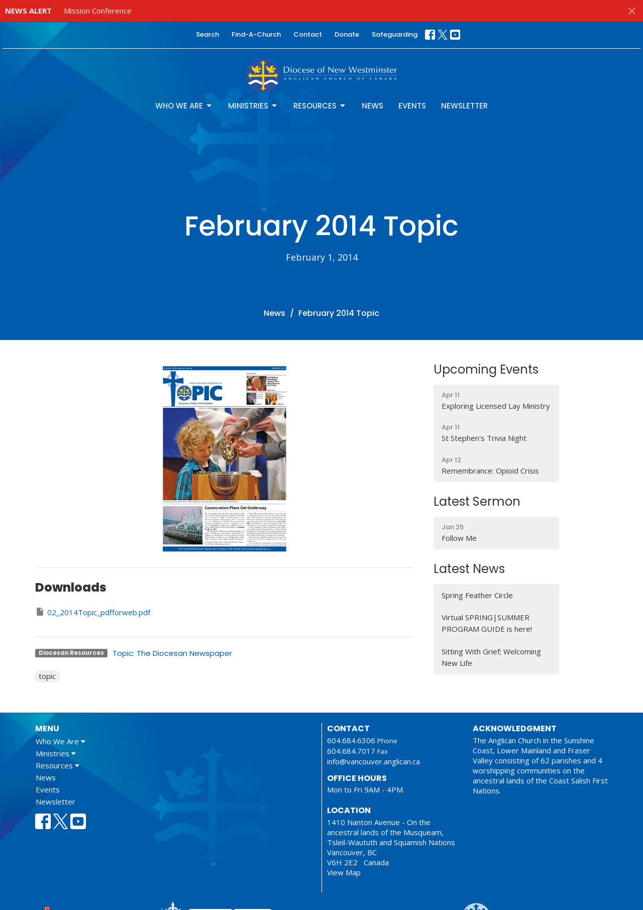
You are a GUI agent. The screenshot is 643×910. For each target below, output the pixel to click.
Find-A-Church (256, 34)
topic (47, 676)
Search (207, 34)
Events (412, 105)
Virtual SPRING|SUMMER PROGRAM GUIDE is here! (487, 623)
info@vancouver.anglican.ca (373, 761)
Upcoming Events (486, 369)
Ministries (253, 105)
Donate (347, 34)
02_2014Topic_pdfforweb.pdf (92, 612)
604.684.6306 (351, 740)
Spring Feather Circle (477, 595)
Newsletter (464, 105)
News (372, 105)
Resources (320, 105)
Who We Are (184, 105)
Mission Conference (98, 11)
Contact (307, 34)
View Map (344, 872)
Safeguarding (394, 34)
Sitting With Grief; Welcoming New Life (491, 657)
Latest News (469, 568)
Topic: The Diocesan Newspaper (172, 653)
